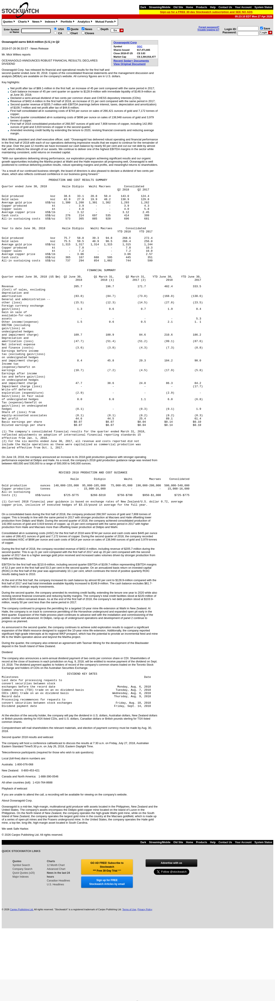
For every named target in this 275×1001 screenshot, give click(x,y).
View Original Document (129, 64)
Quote (74, 29)
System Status (263, 7)
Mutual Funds (106, 22)
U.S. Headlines (55, 955)
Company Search (22, 939)
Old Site (178, 7)
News (37, 22)
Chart (74, 33)
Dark (143, 7)
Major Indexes (20, 947)
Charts (24, 22)
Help (213, 7)
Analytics (85, 22)
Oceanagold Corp (125, 42)
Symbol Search (21, 936)
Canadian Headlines (58, 951)
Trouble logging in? (208, 29)
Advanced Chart (56, 939)
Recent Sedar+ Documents (131, 60)
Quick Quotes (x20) (23, 943)
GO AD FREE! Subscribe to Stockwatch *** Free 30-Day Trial (107, 937)
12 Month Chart (56, 936)
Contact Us (225, 7)
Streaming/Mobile (159, 7)
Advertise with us (171, 933)
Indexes (51, 22)
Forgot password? (209, 27)
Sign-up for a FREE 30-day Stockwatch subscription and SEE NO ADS (206, 12)
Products (201, 7)
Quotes (9, 22)
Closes (89, 33)
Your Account (243, 7)
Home (189, 7)
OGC (139, 46)
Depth (104, 29)
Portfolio (68, 22)
